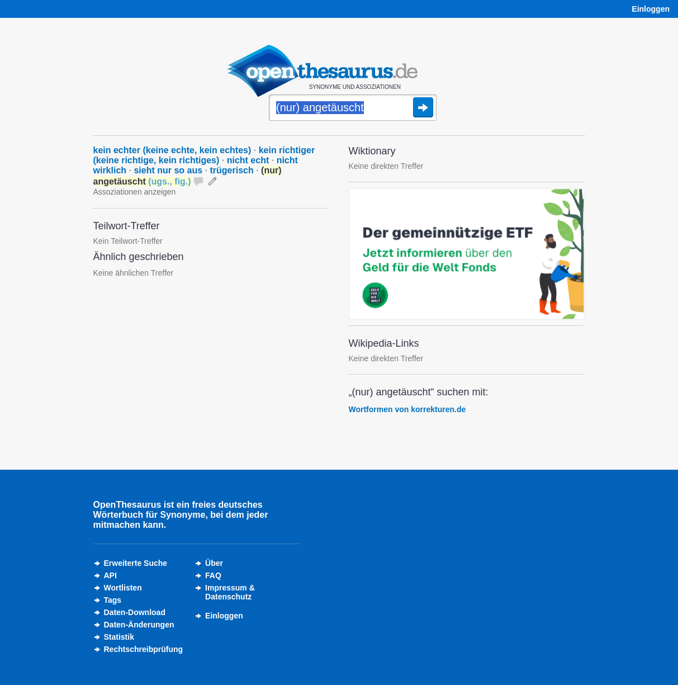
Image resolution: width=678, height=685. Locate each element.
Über (214, 563)
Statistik (119, 636)
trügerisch (232, 170)
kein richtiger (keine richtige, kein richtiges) (204, 155)
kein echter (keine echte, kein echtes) (172, 150)
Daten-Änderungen (139, 624)
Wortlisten (123, 587)
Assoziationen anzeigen (134, 191)
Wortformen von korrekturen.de (407, 409)
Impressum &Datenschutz (230, 592)
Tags (113, 600)
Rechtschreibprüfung (143, 649)
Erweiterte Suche (136, 563)
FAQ (213, 575)
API (110, 575)
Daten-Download (134, 612)
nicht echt (248, 160)
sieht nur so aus (168, 170)
